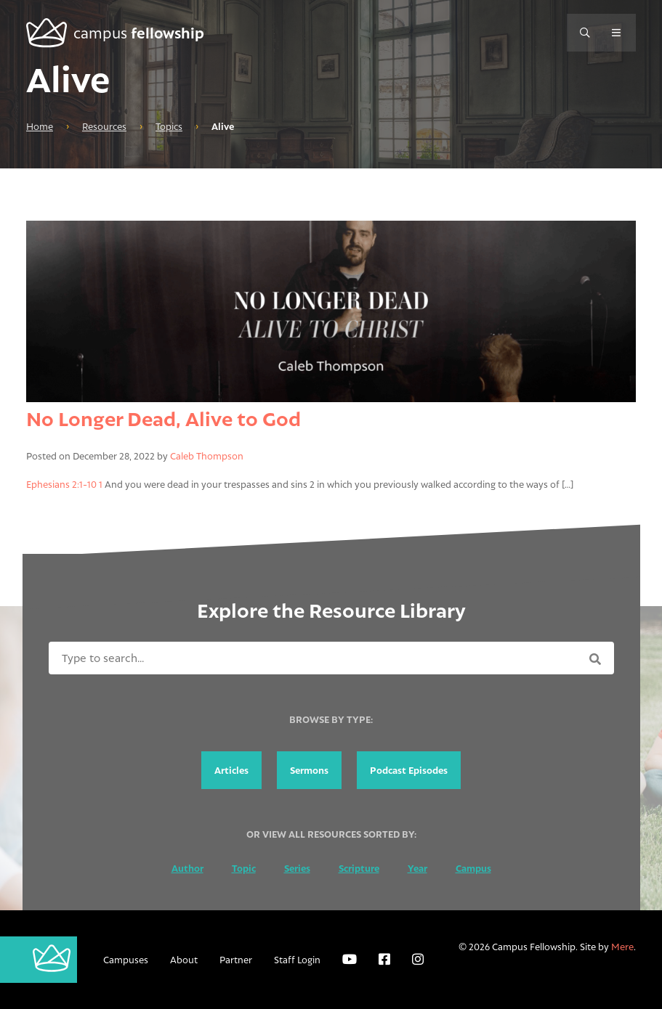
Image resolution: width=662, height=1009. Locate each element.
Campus (473, 868)
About (184, 959)
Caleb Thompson (206, 456)
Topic (244, 868)
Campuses (125, 959)
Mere (622, 946)
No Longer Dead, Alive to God (163, 418)
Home (39, 126)
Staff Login (297, 959)
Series (297, 868)
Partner (235, 959)
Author (187, 868)
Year (417, 868)
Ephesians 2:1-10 (61, 484)
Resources (104, 126)
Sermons (309, 770)
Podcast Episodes (409, 770)
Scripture (359, 868)
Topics (169, 126)
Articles (231, 770)
